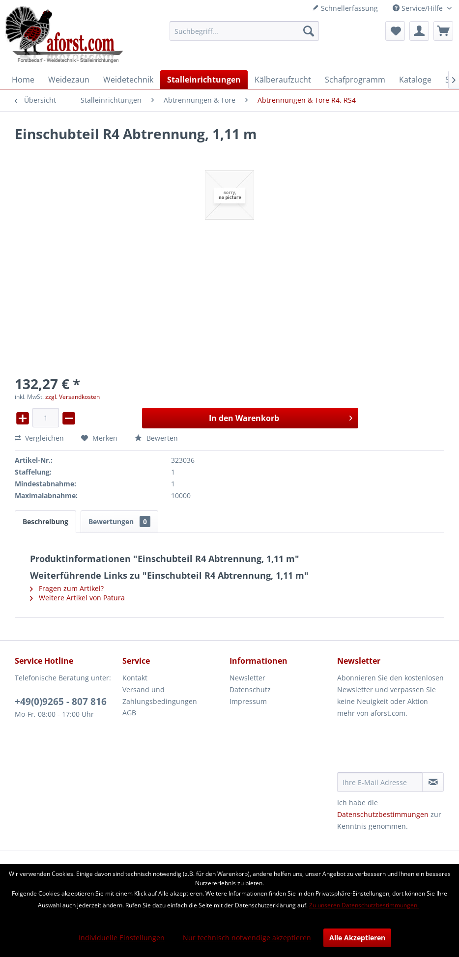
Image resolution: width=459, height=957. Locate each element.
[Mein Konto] (419, 31)
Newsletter (247, 677)
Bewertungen (119, 521)
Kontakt (134, 677)
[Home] (23, 79)
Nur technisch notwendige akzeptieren (247, 937)
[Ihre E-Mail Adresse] (380, 782)
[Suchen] (308, 31)
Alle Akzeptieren (357, 937)
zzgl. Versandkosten (72, 397)
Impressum (248, 701)
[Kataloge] (415, 79)
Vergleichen (39, 438)
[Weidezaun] (68, 79)
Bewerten (156, 438)
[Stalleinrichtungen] (204, 79)
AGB (129, 712)
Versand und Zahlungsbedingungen (159, 695)
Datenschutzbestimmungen (383, 814)
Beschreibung (45, 521)
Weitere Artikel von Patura (77, 597)
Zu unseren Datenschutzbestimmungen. (364, 905)
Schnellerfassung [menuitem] (345, 8)
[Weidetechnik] (128, 79)
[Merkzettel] (395, 31)
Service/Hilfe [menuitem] (419, 8)
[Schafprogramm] (355, 79)
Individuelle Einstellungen (122, 937)
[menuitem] (244, 31)
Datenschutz (250, 689)
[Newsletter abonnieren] (433, 782)
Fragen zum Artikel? (67, 588)
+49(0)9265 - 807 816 (61, 701)
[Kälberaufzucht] (283, 79)
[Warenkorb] (443, 31)
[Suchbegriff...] (244, 31)
